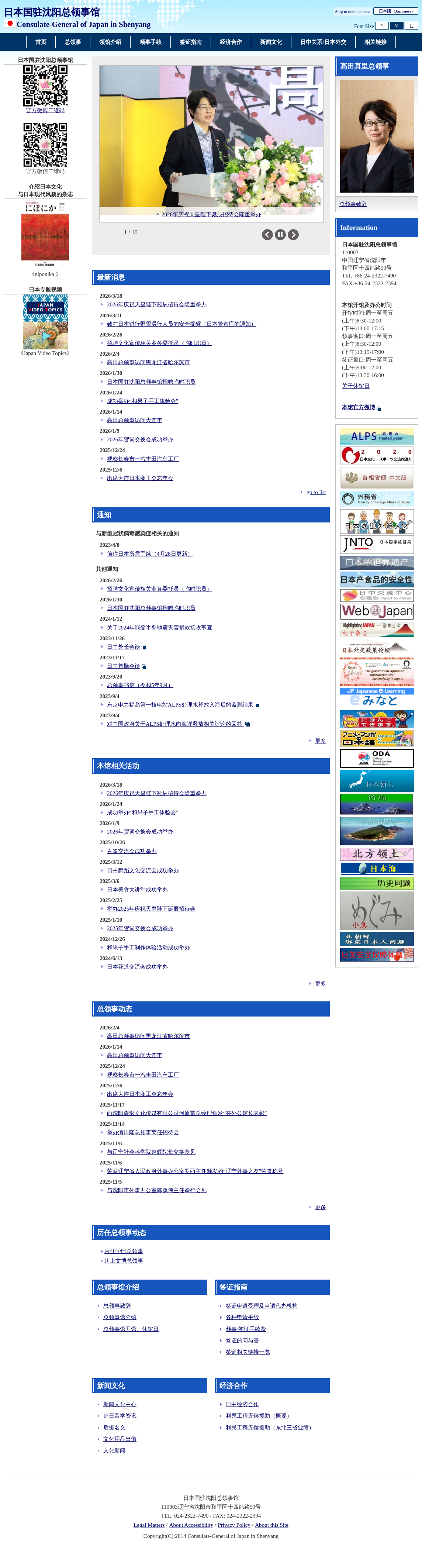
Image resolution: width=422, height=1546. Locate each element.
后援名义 (114, 1428)
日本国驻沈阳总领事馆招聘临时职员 (151, 382)
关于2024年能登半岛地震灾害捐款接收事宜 (159, 628)
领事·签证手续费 (246, 1329)
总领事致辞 (117, 1306)
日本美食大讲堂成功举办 (137, 890)
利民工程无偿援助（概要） (259, 1416)
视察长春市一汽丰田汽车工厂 (143, 459)
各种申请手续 (242, 1317)
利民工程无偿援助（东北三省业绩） (270, 1428)
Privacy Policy (234, 1525)
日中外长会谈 (123, 647)
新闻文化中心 (119, 1404)
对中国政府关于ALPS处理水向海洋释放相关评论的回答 (175, 724)
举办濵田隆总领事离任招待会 (143, 1132)
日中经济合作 (242, 1404)
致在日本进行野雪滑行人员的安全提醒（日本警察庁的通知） (181, 324)
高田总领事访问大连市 (134, 420)
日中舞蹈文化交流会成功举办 (143, 870)
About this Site (271, 1525)
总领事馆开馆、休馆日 (131, 1329)
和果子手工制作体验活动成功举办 (148, 947)
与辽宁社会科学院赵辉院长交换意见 (151, 1152)
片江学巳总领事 (123, 1251)
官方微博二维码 (45, 110)
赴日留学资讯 (119, 1416)
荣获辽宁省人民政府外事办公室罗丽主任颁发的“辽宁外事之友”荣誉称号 (195, 1171)
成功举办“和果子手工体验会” (142, 401)
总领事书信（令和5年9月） (140, 685)
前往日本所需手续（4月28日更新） (150, 554)
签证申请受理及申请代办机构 (262, 1306)
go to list (316, 492)
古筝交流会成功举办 (132, 851)
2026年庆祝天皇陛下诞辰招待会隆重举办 (157, 304)
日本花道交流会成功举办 (137, 967)
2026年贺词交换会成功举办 (140, 439)
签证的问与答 (242, 1340)
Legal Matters (149, 1525)
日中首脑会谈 (123, 666)
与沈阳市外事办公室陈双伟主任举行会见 (157, 1190)
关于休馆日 (356, 386)
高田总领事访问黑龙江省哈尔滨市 (148, 362)
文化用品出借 (119, 1439)
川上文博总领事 (123, 1261)
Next (298, 235)
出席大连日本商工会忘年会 (140, 478)
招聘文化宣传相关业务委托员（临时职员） (159, 343)
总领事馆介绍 (119, 1317)
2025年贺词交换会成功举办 (140, 928)
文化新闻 (114, 1450)
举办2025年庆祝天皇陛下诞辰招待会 (151, 909)
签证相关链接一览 (248, 1352)
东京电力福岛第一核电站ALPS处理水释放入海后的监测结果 (180, 705)
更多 (320, 741)
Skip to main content (352, 11)
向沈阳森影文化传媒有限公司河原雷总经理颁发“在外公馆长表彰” (187, 1113)
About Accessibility (191, 1525)
